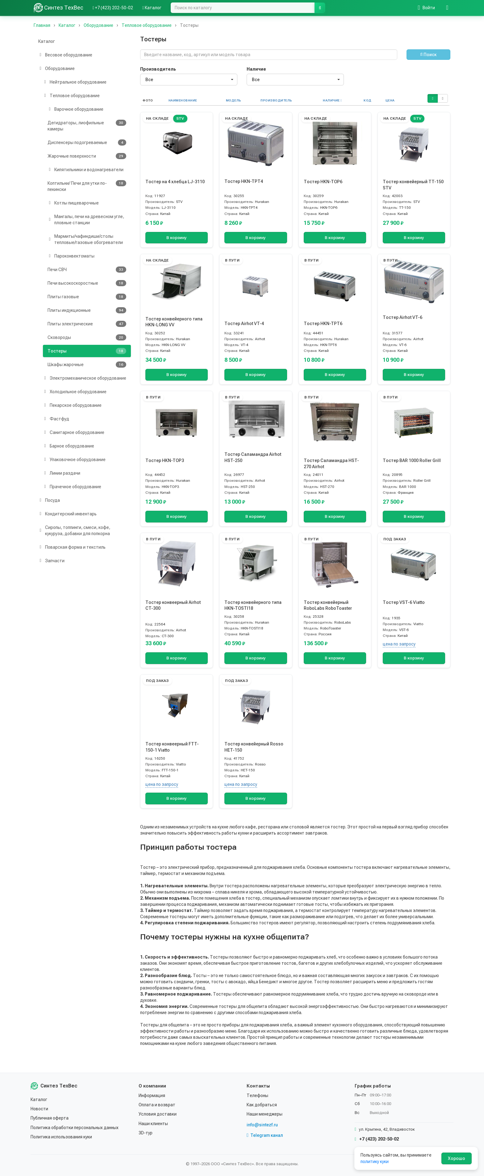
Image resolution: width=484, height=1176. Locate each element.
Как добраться (262, 1104)
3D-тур (145, 1132)
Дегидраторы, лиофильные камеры (87, 125)
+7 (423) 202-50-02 (377, 1139)
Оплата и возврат (157, 1104)
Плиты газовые (87, 297)
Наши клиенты (153, 1123)
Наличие (256, 69)
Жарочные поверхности (87, 156)
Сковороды (87, 337)
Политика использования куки (61, 1136)
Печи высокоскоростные (87, 283)
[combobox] (188, 79)
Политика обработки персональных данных (75, 1127)
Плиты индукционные (87, 310)
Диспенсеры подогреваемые (87, 142)
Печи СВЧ (87, 269)
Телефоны (257, 1095)
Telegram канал (265, 1135)
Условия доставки (158, 1114)
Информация (152, 1095)
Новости (39, 1108)
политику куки (375, 1161)
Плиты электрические (87, 324)
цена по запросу (399, 644)
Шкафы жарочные (87, 364)
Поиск (428, 54)
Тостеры (87, 351)
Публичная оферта (50, 1118)
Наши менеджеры (264, 1114)
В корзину (176, 237)
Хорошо (456, 1158)
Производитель (158, 69)
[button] (432, 98)
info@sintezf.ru (262, 1124)
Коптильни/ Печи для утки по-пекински (87, 186)
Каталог (46, 41)
